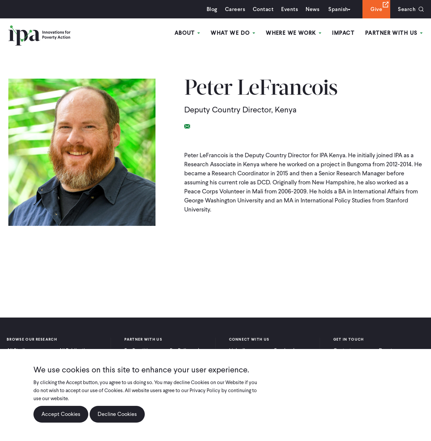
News (312, 9)
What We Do (233, 32)
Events (289, 9)
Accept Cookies (60, 414)
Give (376, 9)
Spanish (338, 9)
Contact (263, 9)
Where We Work (293, 32)
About (187, 32)
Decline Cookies (117, 414)
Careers (235, 9)
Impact (343, 32)
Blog (212, 9)
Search (407, 9)
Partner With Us (394, 32)
